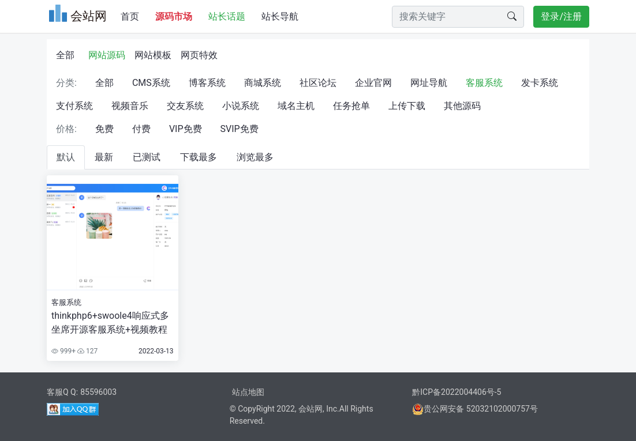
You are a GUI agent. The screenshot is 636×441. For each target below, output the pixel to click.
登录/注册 (561, 16)
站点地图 (248, 392)
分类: (66, 82)
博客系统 (207, 82)
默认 (66, 157)
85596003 (98, 392)
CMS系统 (151, 82)
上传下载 (406, 105)
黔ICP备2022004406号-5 (456, 392)
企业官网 (373, 82)
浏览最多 (255, 157)
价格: (66, 128)
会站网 (310, 408)
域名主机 (296, 105)
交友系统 (185, 105)
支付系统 (74, 105)
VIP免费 (185, 128)
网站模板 (152, 55)
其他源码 (462, 105)
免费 (104, 128)
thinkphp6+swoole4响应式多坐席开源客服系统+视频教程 (110, 322)
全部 (65, 55)
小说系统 (240, 105)
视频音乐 (129, 105)
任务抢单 (351, 105)
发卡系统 (539, 82)
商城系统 (262, 82)
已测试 (146, 157)
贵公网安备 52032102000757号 (475, 408)
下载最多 (198, 157)
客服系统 (484, 82)
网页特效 (199, 55)
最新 (104, 157)
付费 (141, 128)
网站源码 (106, 55)
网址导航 (428, 82)
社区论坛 (318, 82)
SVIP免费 (239, 128)
